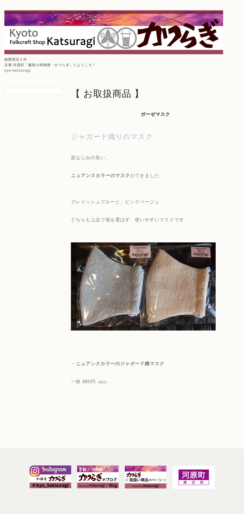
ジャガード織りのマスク (112, 136)
